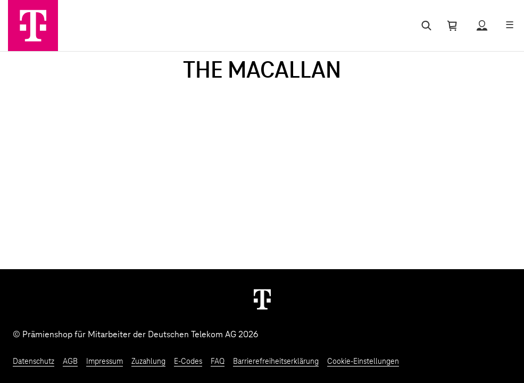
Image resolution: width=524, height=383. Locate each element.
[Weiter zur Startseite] (262, 299)
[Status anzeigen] (481, 25)
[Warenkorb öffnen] (452, 25)
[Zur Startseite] (33, 25)
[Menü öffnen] (509, 25)
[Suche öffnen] (424, 25)
